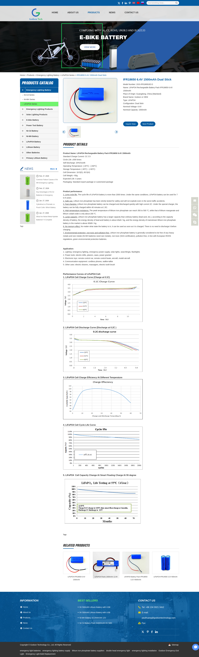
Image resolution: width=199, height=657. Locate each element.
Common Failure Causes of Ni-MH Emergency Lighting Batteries (47, 181)
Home (55, 12)
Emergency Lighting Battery (47, 75)
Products (94, 12)
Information (29, 600)
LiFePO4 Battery (33, 142)
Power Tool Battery (34, 125)
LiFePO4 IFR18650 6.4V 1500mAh (76, 578)
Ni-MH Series (29, 99)
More (52, 169)
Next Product (148, 124)
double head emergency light (118, 651)
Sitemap (175, 645)
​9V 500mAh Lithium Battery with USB (95, 607)
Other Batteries (33, 153)
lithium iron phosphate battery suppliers (88, 651)
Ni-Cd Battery (32, 131)
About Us (73, 12)
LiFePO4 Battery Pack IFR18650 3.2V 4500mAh (135, 578)
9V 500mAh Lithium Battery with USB (95, 612)
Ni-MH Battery (32, 136)
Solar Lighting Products (36, 114)
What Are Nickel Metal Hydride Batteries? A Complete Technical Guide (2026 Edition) (47, 218)
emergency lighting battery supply (57, 651)
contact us (146, 600)
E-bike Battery (32, 120)
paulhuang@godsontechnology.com (159, 618)
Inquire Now (131, 124)
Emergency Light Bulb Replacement (40, 654)
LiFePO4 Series (68, 75)
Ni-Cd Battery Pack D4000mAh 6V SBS (96, 623)
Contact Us (131, 12)
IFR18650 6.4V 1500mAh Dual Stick (91, 75)
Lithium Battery (33, 147)
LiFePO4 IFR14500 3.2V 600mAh (165, 577)
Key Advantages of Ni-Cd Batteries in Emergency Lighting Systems (45, 194)
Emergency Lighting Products (39, 109)
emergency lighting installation (144, 651)
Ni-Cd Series (29, 95)
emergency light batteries (30, 651)
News (112, 12)
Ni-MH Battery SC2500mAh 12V (93, 618)
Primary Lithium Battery (36, 158)
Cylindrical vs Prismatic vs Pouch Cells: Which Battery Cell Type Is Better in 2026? (46, 206)
